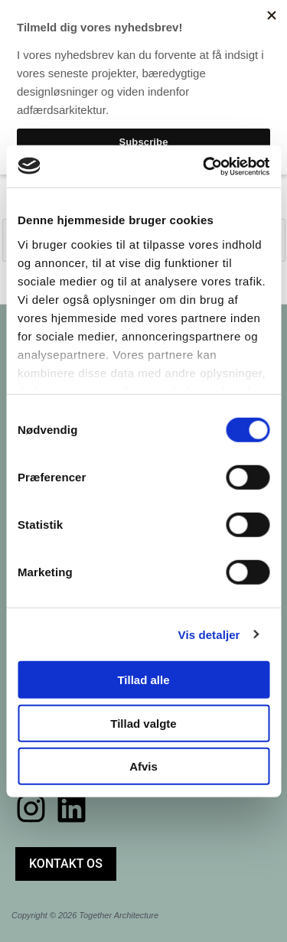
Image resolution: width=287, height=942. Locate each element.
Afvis (143, 766)
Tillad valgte (143, 722)
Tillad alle (143, 679)
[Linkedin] (71, 808)
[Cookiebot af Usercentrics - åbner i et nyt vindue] (204, 166)
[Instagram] (31, 808)
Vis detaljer (209, 633)
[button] (65, 864)
